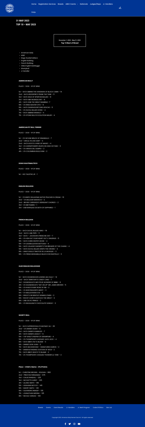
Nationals (84, 4)
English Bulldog (27, 60)
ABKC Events (71, 4)
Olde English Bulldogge (30, 66)
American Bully (27, 53)
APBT (23, 55)
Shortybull (25, 68)
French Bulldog (27, 63)
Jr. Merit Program (84, 407)
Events (48, 407)
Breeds (60, 4)
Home (33, 4)
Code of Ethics (98, 407)
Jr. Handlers (108, 4)
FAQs (33, 12)
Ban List (109, 407)
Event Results (58, 407)
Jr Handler (25, 71)
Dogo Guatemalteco (29, 58)
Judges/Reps (95, 4)
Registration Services (47, 4)
